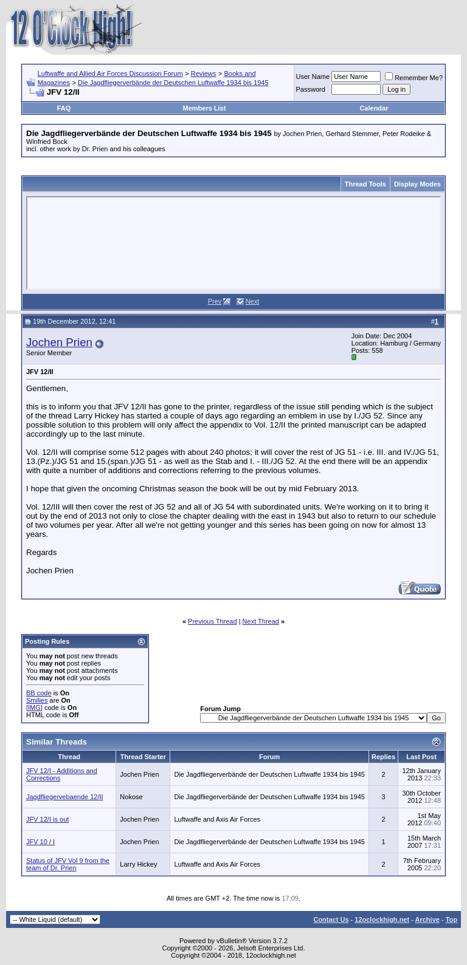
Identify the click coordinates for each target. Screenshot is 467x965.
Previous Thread (212, 621)
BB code (39, 693)
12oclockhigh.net (382, 919)
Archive (427, 919)
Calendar (373, 108)
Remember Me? (414, 77)
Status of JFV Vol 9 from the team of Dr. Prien (67, 864)
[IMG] (34, 707)
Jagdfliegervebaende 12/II (64, 796)
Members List (204, 108)
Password (310, 89)
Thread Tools (365, 184)
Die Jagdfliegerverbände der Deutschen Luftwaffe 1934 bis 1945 (173, 82)
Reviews (203, 73)
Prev (215, 301)
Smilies (36, 700)
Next (253, 301)
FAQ (64, 108)
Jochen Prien (59, 342)
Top (451, 919)
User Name (313, 76)
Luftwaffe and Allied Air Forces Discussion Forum (110, 73)
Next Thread (261, 621)
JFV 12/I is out (47, 819)
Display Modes (417, 184)
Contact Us (330, 919)
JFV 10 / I (40, 841)
